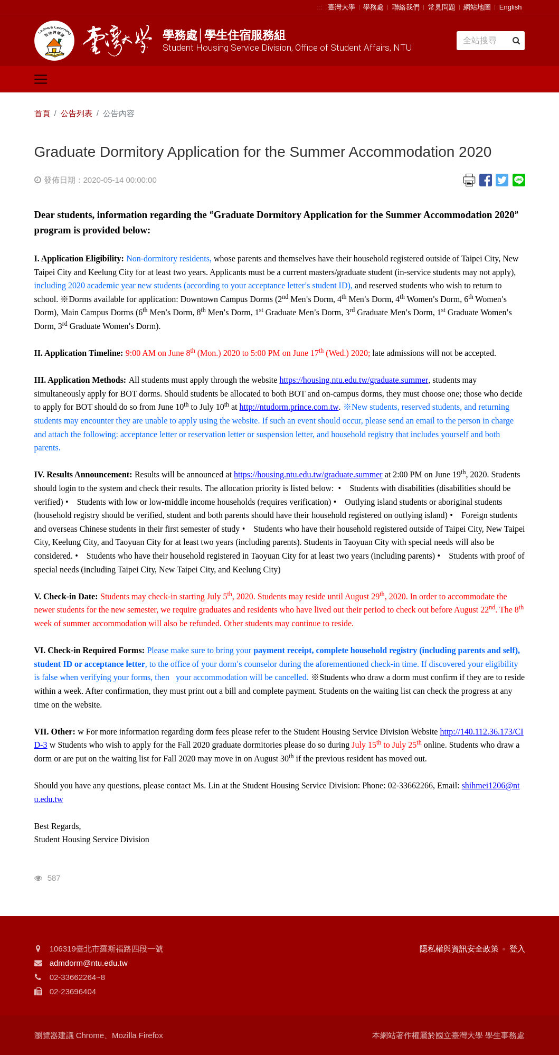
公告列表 (76, 113)
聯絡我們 (406, 7)
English (510, 7)
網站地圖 (477, 7)
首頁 (42, 113)
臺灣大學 (341, 7)
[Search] (490, 41)
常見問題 (442, 7)
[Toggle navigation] (40, 79)
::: (320, 7)
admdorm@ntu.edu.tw (89, 962)
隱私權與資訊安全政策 (459, 948)
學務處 (373, 7)
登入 (517, 948)
